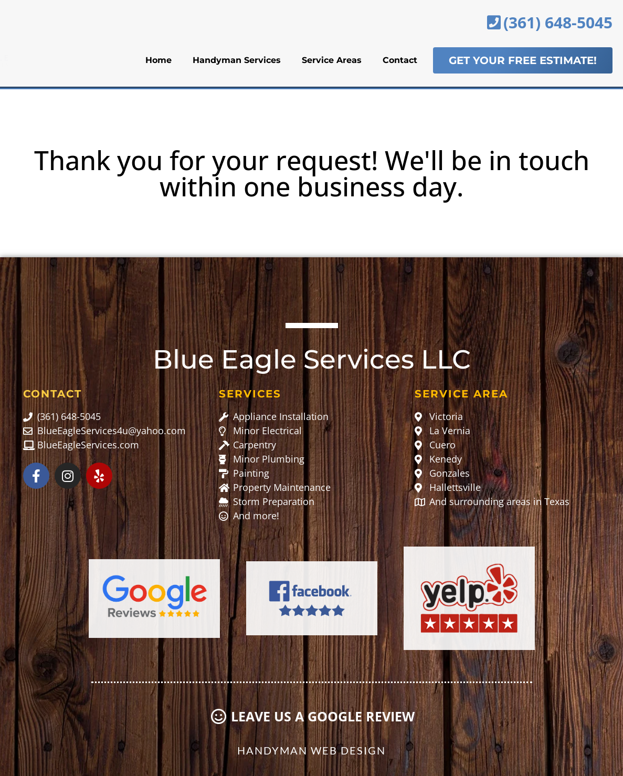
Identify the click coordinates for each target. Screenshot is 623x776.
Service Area (461, 393)
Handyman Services (237, 60)
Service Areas (332, 60)
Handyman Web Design (311, 750)
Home (158, 60)
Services (250, 393)
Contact (400, 60)
